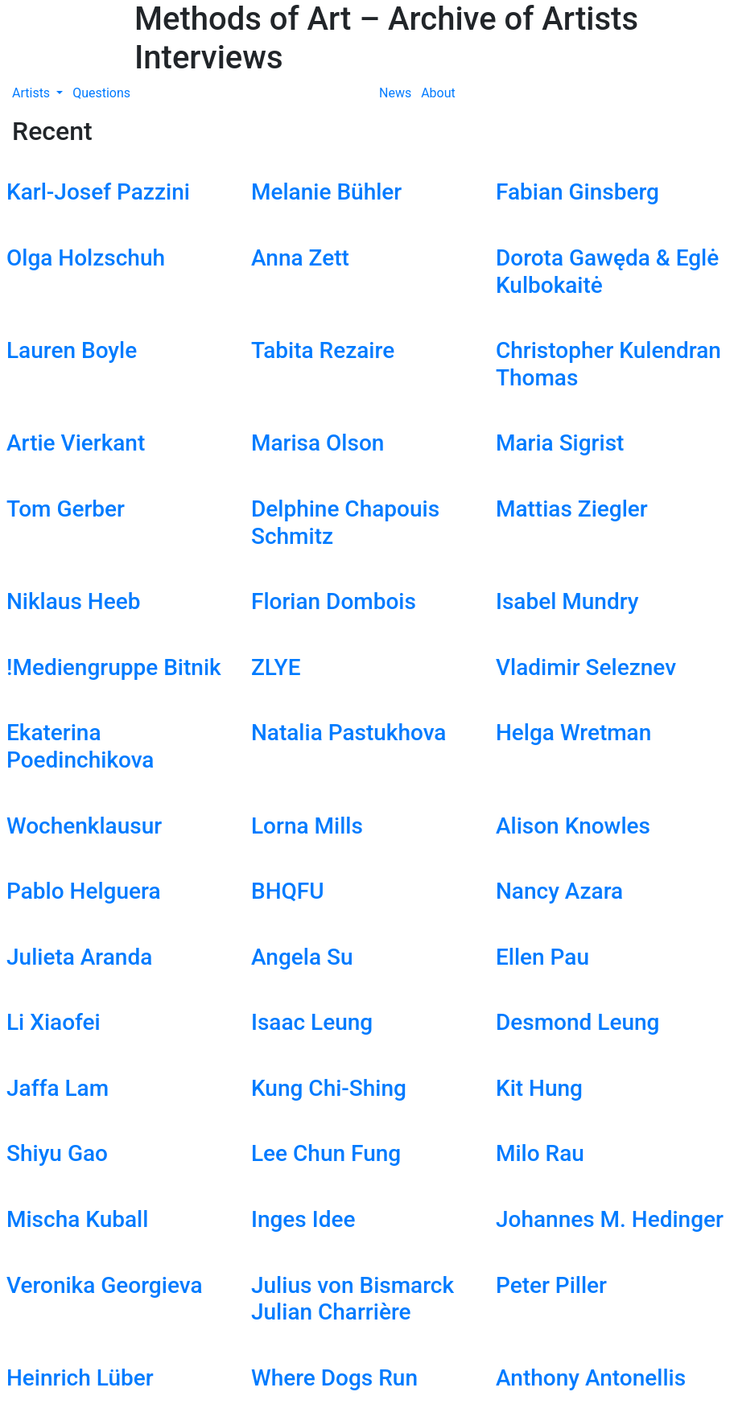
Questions (101, 93)
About (438, 93)
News (395, 93)
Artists (32, 93)
